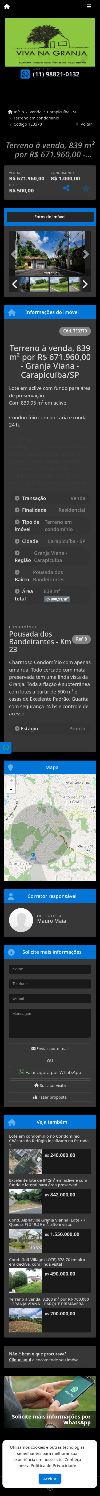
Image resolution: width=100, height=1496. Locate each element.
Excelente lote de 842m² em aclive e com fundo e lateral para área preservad (48, 1182)
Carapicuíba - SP (62, 111)
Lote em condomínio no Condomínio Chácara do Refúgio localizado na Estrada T (49, 1140)
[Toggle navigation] (89, 7)
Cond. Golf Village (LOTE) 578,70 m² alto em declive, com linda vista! (47, 1262)
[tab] (26, 217)
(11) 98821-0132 (56, 74)
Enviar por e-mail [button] (50, 1048)
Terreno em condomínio (36, 118)
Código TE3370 (28, 124)
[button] (15, 254)
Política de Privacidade (53, 1465)
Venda (36, 111)
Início (16, 111)
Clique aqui (20, 1359)
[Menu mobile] (7, 7)
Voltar (84, 124)
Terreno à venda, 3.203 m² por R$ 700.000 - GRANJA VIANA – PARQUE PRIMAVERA (49, 1301)
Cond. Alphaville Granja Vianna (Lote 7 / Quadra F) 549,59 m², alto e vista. (47, 1222)
